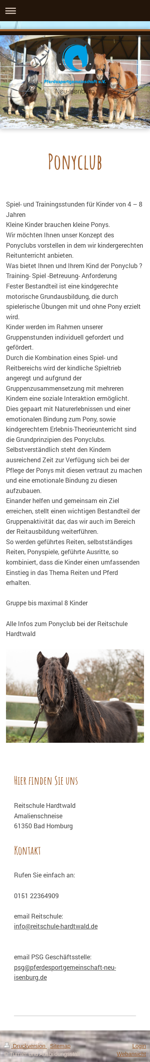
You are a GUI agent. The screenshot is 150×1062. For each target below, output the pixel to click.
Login (139, 1046)
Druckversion (25, 1046)
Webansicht (131, 1054)
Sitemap (60, 1046)
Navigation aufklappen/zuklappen (75, 10)
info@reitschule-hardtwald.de (56, 926)
